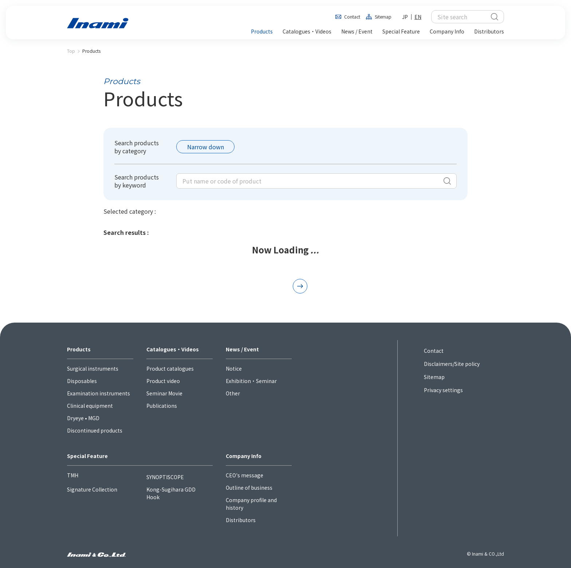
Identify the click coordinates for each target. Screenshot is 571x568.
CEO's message (244, 475)
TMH (72, 475)
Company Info (243, 455)
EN (417, 16)
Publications (161, 405)
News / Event (242, 349)
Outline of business (249, 487)
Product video (163, 380)
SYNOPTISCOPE (165, 477)
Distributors (241, 520)
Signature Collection (92, 489)
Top (71, 51)
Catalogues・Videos (172, 349)
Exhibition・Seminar (251, 380)
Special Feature (87, 455)
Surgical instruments (92, 368)
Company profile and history (251, 503)
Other (233, 393)
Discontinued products (94, 430)
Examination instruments (98, 393)
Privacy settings (443, 390)
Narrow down (205, 146)
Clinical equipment (90, 405)
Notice (234, 368)
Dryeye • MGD (83, 418)
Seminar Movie (164, 393)
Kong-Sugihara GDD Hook (171, 493)
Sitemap (383, 16)
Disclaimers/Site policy (452, 363)
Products (79, 349)
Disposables (82, 380)
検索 (494, 16)
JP (405, 16)
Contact (352, 16)
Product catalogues (170, 368)
